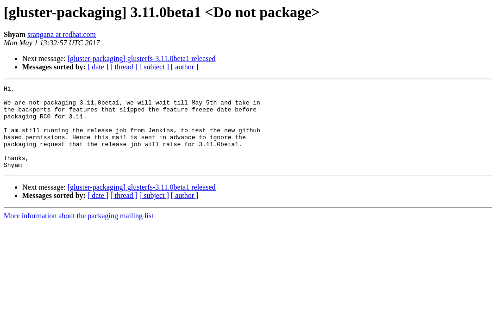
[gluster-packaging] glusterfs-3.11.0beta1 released (142, 58)
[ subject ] (154, 67)
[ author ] (185, 67)
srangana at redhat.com (61, 34)
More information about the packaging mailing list (78, 232)
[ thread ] (124, 67)
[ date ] (98, 67)
